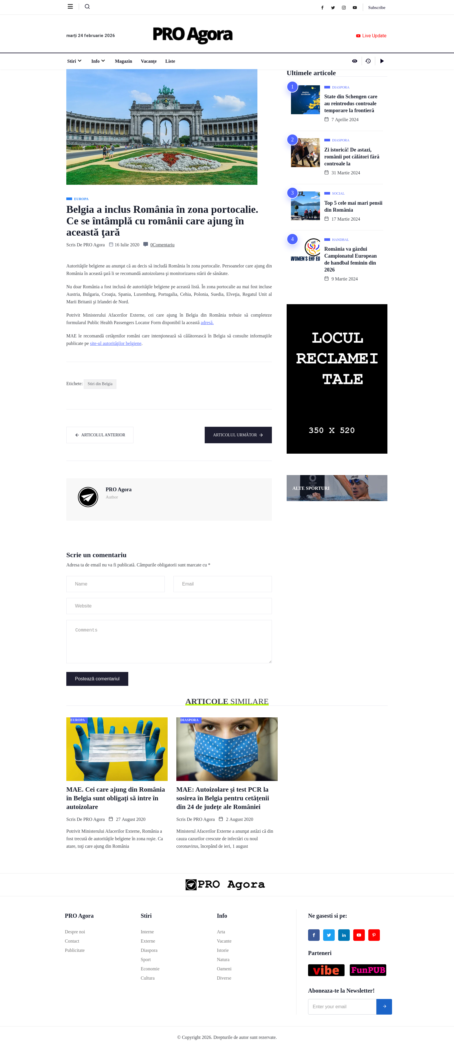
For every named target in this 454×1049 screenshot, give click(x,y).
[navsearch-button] (85, 7)
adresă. (207, 322)
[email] (342, 1007)
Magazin (122, 61)
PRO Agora (94, 244)
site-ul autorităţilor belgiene (116, 343)
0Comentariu (162, 244)
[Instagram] (346, 7)
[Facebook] (324, 7)
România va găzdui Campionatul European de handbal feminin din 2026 (350, 259)
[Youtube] (357, 7)
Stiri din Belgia (100, 384)
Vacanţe (148, 61)
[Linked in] (344, 935)
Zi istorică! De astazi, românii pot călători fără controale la (351, 157)
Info (97, 61)
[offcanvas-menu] (73, 6)
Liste (169, 61)
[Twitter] (335, 7)
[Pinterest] (374, 935)
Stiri (74, 61)
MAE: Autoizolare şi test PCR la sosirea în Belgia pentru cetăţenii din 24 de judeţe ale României (222, 798)
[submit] (384, 1007)
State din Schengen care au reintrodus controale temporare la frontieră (350, 103)
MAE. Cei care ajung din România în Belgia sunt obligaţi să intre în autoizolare (115, 798)
